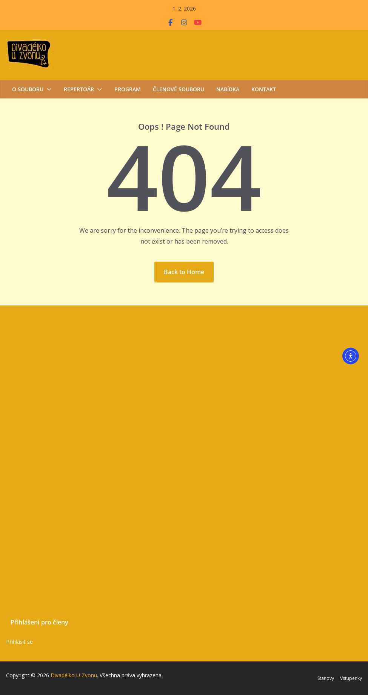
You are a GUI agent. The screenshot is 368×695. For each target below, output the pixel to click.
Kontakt (263, 89)
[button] (47, 89)
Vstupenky (351, 678)
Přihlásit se (19, 641)
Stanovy (325, 678)
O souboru (27, 89)
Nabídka (227, 89)
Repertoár (79, 89)
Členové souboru (178, 89)
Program (127, 89)
